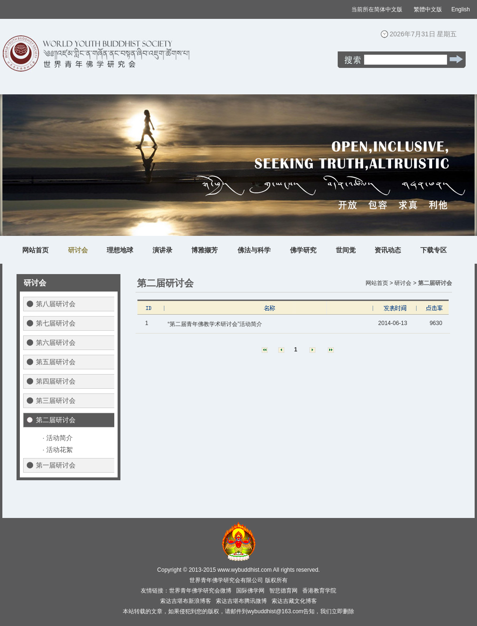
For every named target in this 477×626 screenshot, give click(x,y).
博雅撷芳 (204, 250)
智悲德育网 (283, 590)
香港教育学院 (319, 590)
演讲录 (162, 250)
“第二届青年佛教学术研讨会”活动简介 (215, 324)
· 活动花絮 (58, 449)
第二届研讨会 (56, 420)
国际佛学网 (250, 590)
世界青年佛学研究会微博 (200, 590)
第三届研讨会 (56, 400)
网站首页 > (379, 283)
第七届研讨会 (56, 323)
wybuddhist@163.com (275, 611)
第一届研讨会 (56, 465)
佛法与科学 (254, 250)
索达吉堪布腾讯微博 (241, 601)
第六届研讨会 (56, 342)
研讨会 (78, 250)
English (460, 9)
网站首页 (35, 250)
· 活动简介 (58, 438)
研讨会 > (405, 283)
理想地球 (120, 250)
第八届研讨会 (56, 304)
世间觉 (346, 250)
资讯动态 (388, 250)
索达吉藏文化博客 (294, 601)
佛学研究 (303, 250)
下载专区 (433, 250)
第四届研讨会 (56, 381)
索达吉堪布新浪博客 (185, 601)
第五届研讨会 (56, 362)
